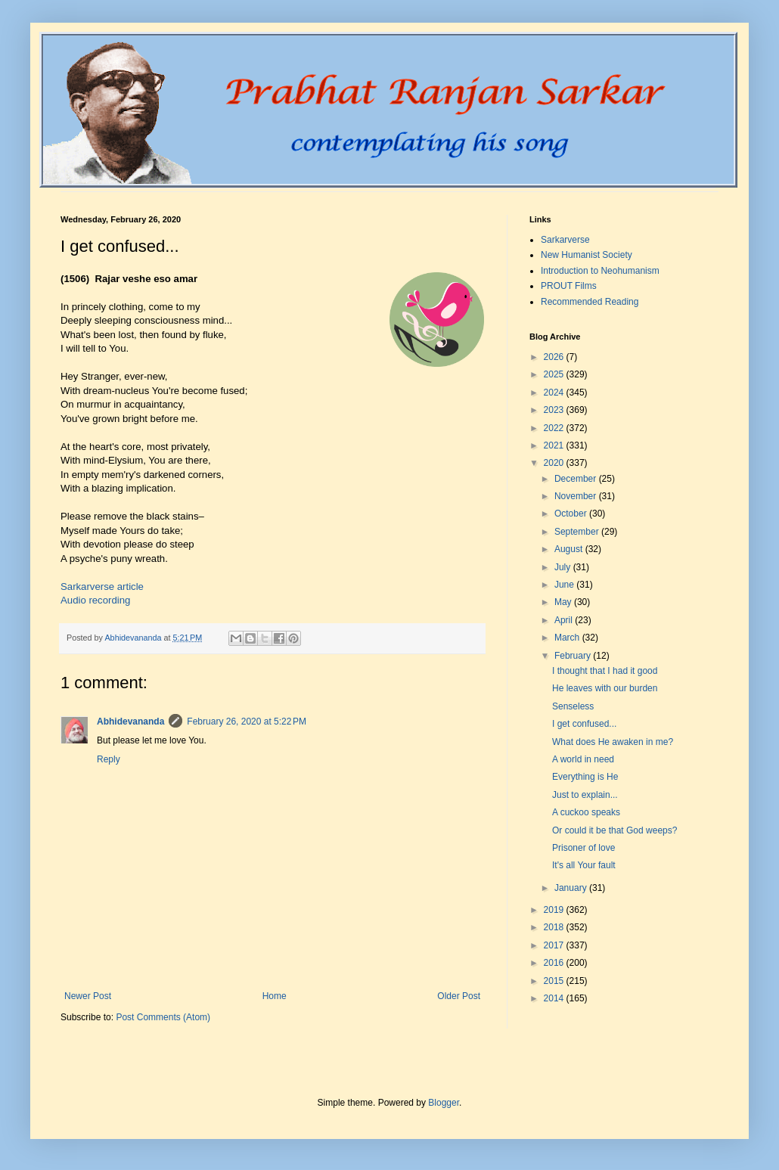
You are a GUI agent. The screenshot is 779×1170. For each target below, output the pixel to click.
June (565, 584)
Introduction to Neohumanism (600, 270)
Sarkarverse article (102, 586)
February (573, 655)
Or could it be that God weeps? (614, 830)
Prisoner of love (583, 848)
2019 (555, 910)
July (563, 567)
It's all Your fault (584, 865)
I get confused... (584, 723)
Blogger (443, 1102)
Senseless (573, 706)
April (564, 620)
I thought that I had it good (604, 671)
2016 (555, 962)
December (576, 478)
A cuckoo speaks (586, 812)
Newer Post (87, 996)
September (577, 531)
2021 (555, 445)
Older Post (458, 996)
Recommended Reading (589, 301)
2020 (555, 463)
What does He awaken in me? (612, 742)
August (569, 549)
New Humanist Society (586, 255)
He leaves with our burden (604, 688)
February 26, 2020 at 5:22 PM (246, 721)
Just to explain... (585, 795)
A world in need (583, 759)
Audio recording (95, 600)
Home (274, 996)
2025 (555, 374)
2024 (555, 392)
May (564, 602)
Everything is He (585, 776)
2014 (555, 998)
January (571, 888)
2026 (555, 357)
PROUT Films (569, 286)
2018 (555, 927)
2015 (555, 981)
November (576, 496)
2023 (555, 410)
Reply (108, 759)
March (568, 637)
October (571, 513)
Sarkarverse (565, 239)
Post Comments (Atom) (163, 1017)
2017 (555, 945)
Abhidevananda (130, 721)
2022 (555, 428)
